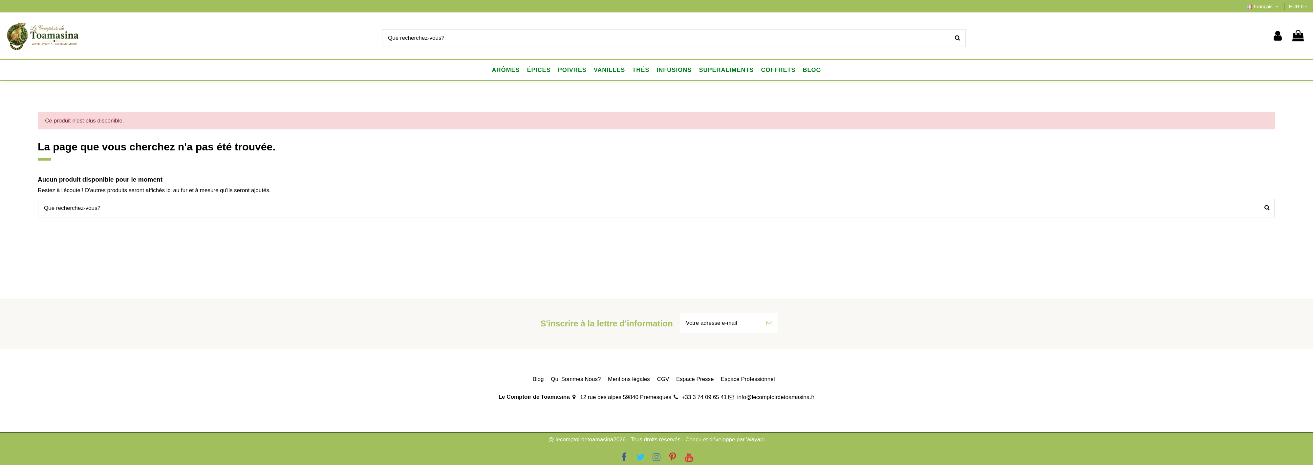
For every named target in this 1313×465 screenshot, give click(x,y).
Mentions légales (629, 379)
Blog (538, 379)
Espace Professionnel (748, 379)
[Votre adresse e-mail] (720, 323)
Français (1263, 6)
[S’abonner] (769, 323)
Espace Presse (695, 379)
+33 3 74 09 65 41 (704, 397)
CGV (663, 379)
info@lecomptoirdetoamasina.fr (776, 397)
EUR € (1298, 6)
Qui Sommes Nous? (576, 379)
